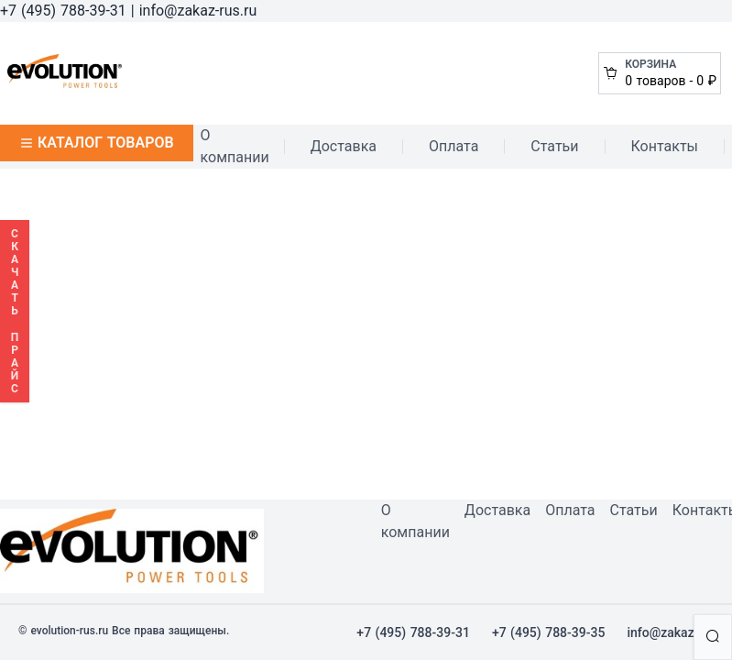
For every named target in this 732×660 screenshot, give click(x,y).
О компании (235, 146)
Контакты (664, 146)
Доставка (344, 146)
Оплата (453, 146)
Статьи (554, 146)
